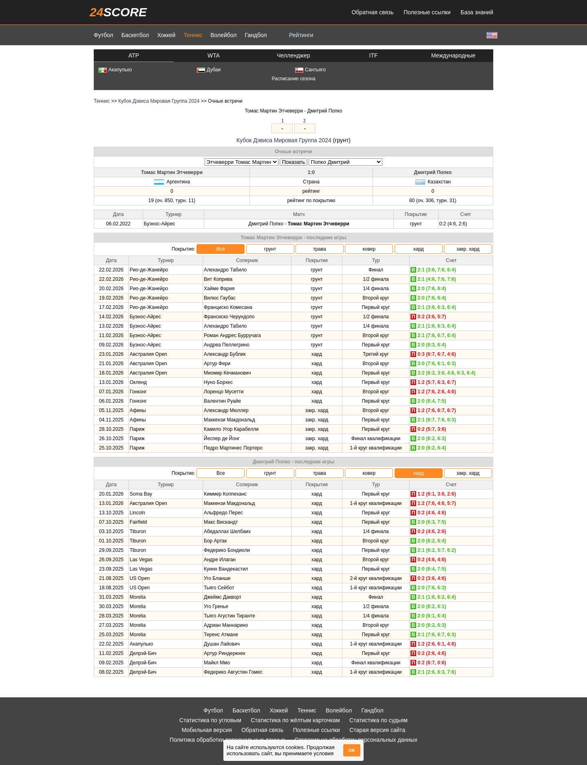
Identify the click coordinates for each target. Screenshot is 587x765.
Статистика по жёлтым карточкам (295, 720)
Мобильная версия (207, 730)
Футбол (103, 35)
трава (319, 249)
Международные (453, 55)
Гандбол (256, 35)
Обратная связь (372, 12)
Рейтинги (301, 35)
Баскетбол (135, 35)
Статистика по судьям (378, 720)
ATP (133, 55)
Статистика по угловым (210, 720)
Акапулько (115, 70)
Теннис (192, 35)
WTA (213, 55)
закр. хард (468, 249)
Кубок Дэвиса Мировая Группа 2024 (158, 101)
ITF (373, 55)
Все (220, 249)
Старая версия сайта (377, 730)
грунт (270, 249)
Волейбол (223, 35)
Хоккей (166, 35)
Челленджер (293, 55)
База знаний (477, 12)
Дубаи (209, 70)
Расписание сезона (293, 79)
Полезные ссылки (427, 12)
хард (418, 249)
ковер (368, 249)
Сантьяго (310, 70)
